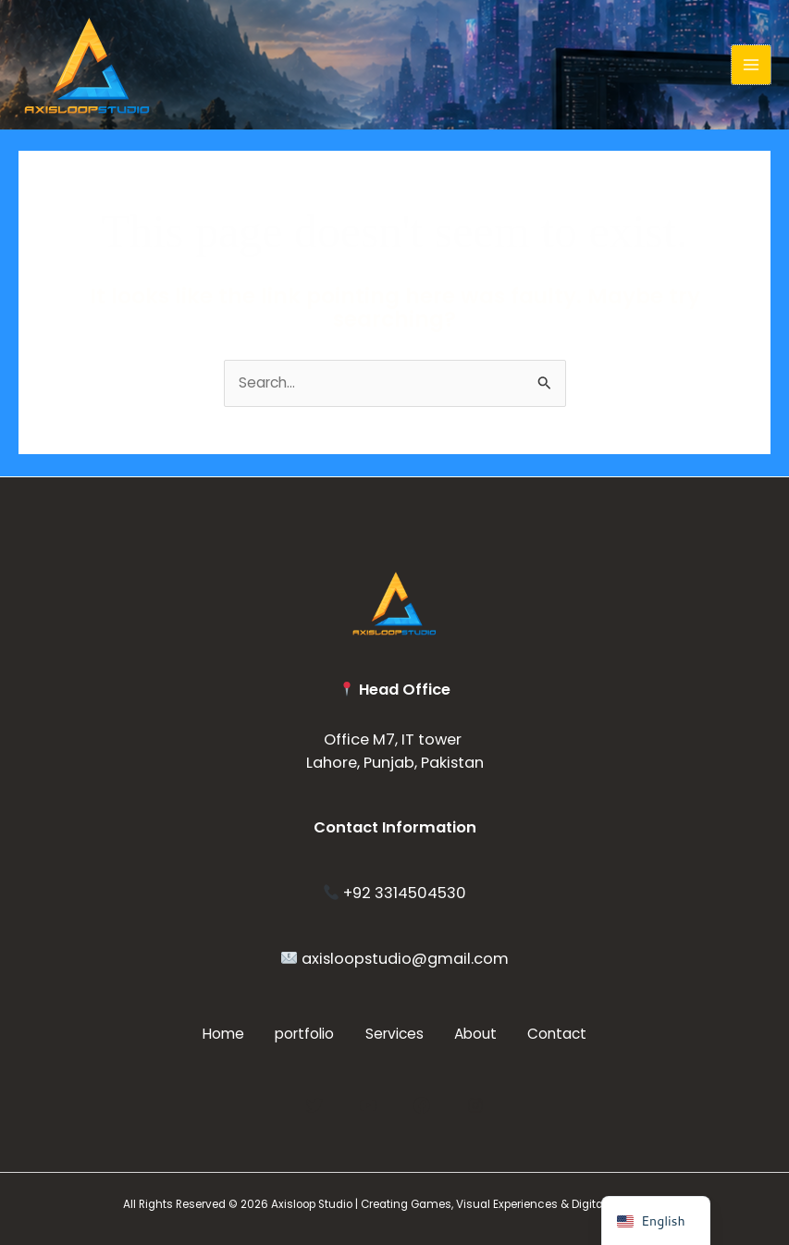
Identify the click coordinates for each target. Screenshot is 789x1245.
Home (211, 1033)
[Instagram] (475, 1103)
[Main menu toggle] (751, 64)
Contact (569, 1033)
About (482, 1033)
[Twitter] (314, 1103)
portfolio (298, 1033)
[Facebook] (421, 1103)
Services (394, 1033)
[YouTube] (368, 1103)
